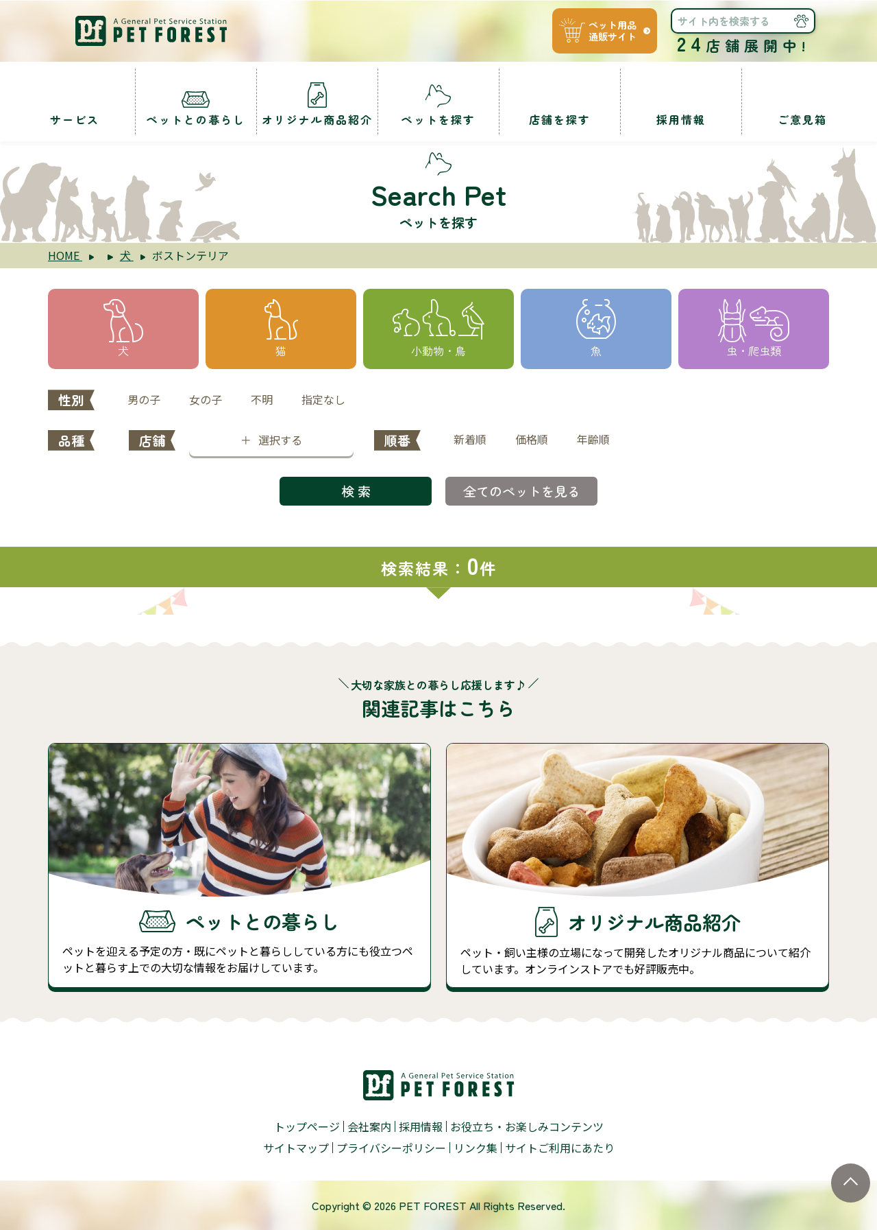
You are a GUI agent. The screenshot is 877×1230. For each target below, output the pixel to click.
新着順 (470, 439)
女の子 (205, 399)
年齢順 (593, 439)
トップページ (307, 1126)
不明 (262, 399)
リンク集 (475, 1147)
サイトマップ (296, 1147)
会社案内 (369, 1126)
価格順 (531, 439)
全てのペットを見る (521, 491)
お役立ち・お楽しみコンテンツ (527, 1126)
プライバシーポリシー (391, 1147)
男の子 (143, 399)
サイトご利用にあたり (560, 1147)
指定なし (323, 399)
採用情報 (421, 1126)
